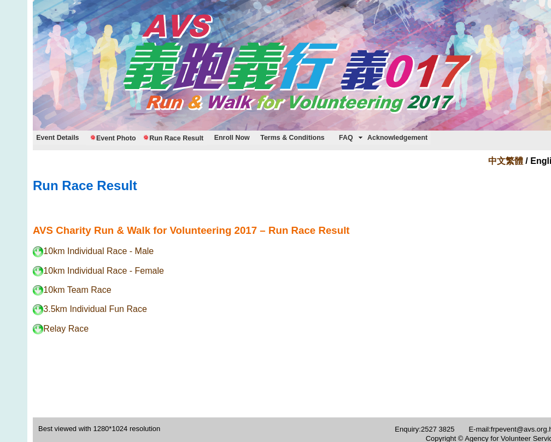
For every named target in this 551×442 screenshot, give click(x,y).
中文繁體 (505, 161)
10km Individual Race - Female (98, 270)
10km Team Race (72, 289)
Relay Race (61, 328)
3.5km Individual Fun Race (90, 309)
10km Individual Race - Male (93, 251)
